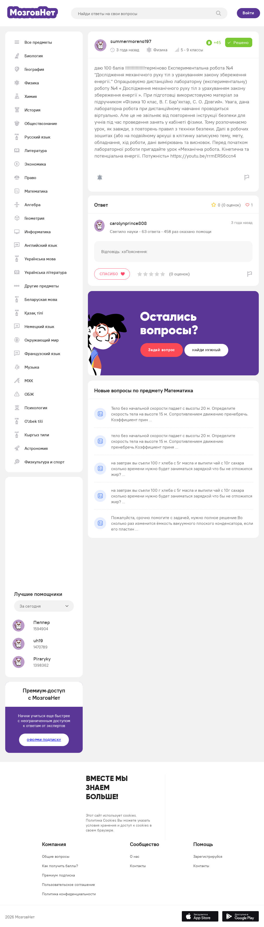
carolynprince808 (128, 223)
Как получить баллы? (60, 865)
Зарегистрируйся (207, 856)
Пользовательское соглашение (68, 884)
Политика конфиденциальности (69, 894)
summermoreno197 (130, 41)
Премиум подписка (58, 875)
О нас (134, 856)
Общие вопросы (55, 856)
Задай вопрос (161, 349)
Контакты (138, 865)
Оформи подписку (44, 740)
